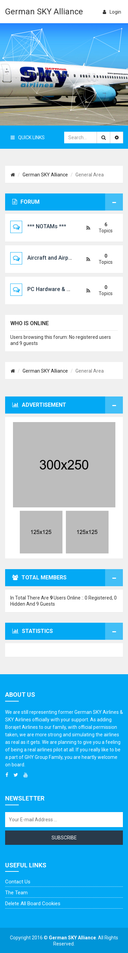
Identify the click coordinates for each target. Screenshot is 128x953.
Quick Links (28, 137)
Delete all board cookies (32, 903)
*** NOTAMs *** (46, 226)
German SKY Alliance (44, 11)
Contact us (17, 882)
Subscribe (64, 837)
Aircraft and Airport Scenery (62, 258)
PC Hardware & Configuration (64, 289)
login (112, 12)
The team (16, 893)
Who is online (29, 323)
